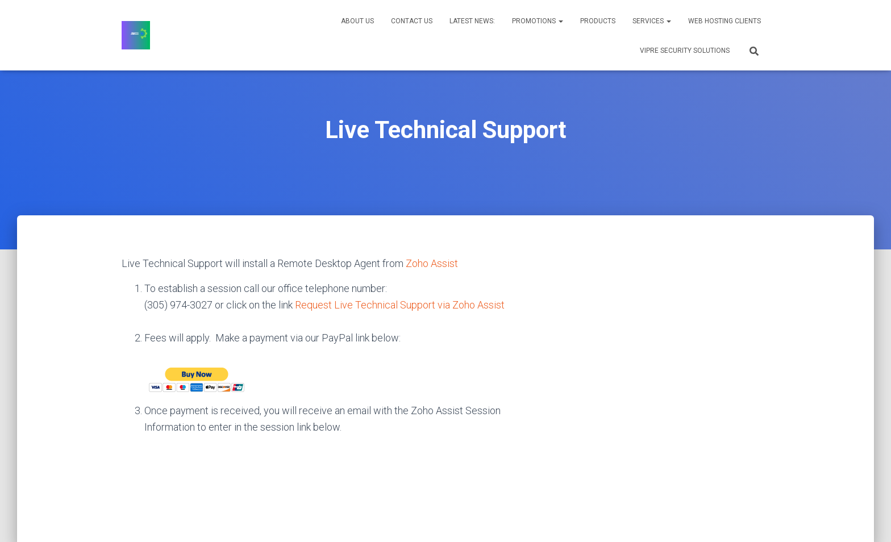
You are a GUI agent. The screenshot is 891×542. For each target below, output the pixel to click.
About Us (357, 21)
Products (597, 21)
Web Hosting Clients (724, 21)
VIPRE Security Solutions (685, 51)
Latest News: (472, 21)
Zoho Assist (432, 263)
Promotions (537, 21)
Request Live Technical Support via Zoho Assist (400, 305)
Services (651, 21)
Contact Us (411, 21)
